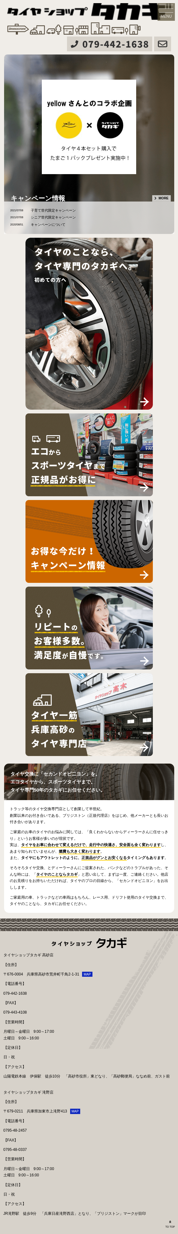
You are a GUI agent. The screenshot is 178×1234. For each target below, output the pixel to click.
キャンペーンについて (48, 224)
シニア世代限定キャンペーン (53, 217)
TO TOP (170, 1224)
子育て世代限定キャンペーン (53, 210)
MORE (164, 198)
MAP (87, 974)
